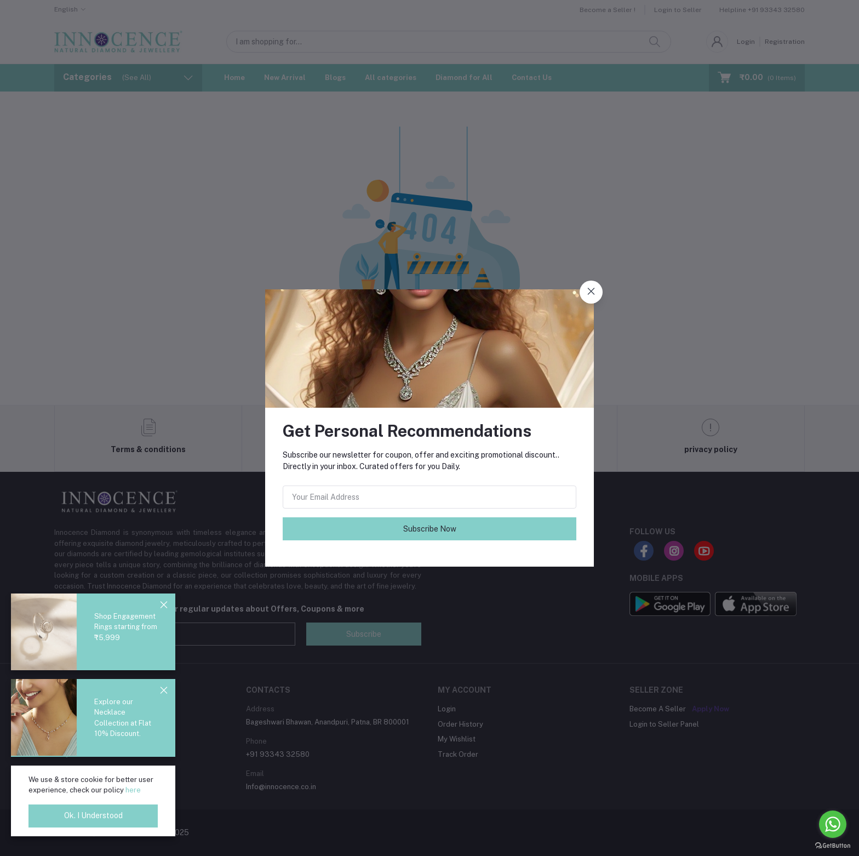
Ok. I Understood (93, 815)
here (133, 790)
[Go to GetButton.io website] (832, 845)
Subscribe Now (429, 528)
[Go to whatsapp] (832, 824)
